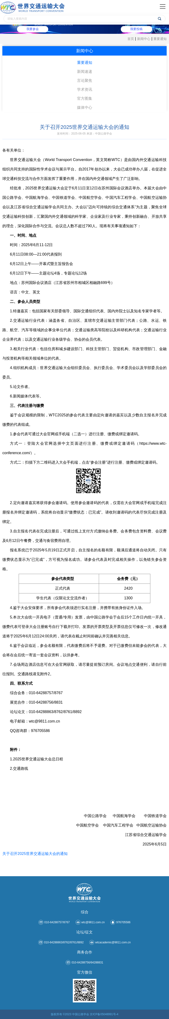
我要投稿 (136, 29)
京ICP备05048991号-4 (104, 1014)
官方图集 (84, 98)
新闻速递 (84, 72)
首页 (130, 39)
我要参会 (33, 29)
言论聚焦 (84, 80)
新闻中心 (143, 39)
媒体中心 (84, 107)
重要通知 (160, 39)
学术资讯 (84, 89)
